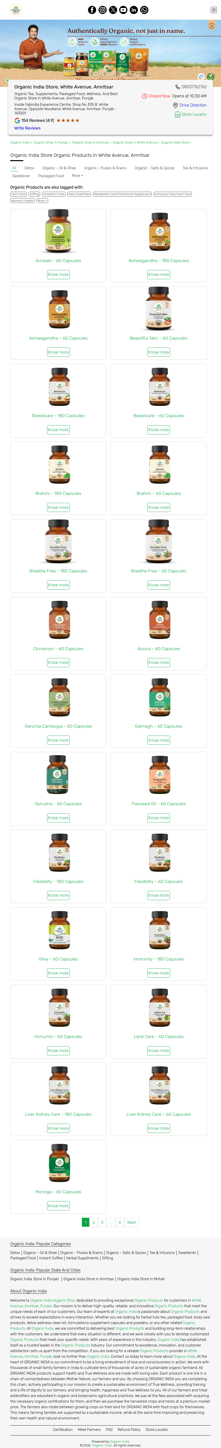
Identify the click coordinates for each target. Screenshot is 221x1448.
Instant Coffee (50, 1258)
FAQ (109, 1430)
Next (131, 1222)
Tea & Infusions (162, 1253)
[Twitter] (113, 10)
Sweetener (187, 1253)
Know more (58, 274)
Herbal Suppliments (82, 1258)
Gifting (107, 1258)
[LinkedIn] (133, 10)
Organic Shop (64, 1300)
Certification (63, 1430)
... (110, 1222)
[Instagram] (102, 10)
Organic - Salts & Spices (126, 1253)
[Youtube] (123, 10)
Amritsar (31, 1306)
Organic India (35, 1279)
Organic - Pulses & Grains (81, 1253)
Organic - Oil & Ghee (40, 1253)
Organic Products (148, 1300)
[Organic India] (17, 10)
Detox (15, 1253)
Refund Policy (129, 1430)
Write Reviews (27, 128)
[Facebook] (92, 10)
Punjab (46, 1306)
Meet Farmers (89, 1430)
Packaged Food (23, 1258)
